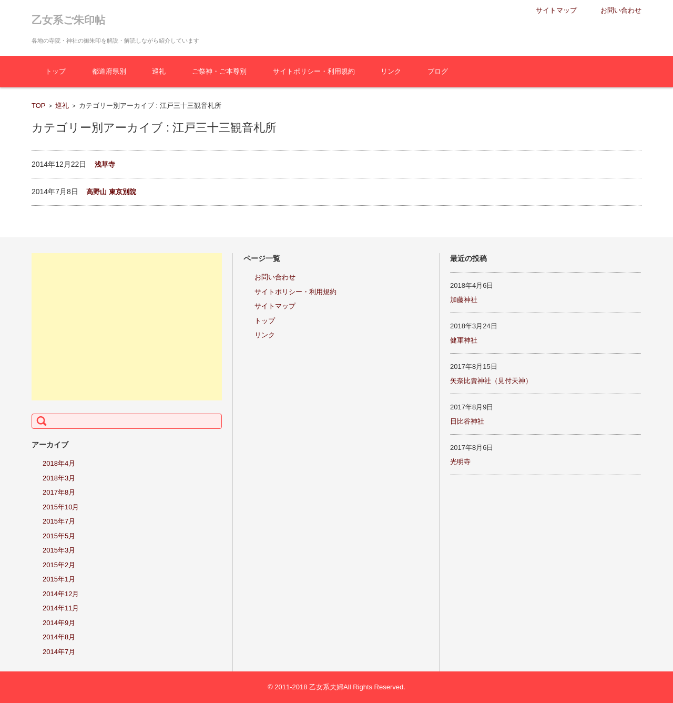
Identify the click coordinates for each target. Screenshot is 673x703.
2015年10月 (61, 507)
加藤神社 (463, 300)
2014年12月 (61, 594)
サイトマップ (274, 306)
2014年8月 (59, 637)
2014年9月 (59, 623)
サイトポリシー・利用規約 (314, 71)
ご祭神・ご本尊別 (219, 71)
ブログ (437, 71)
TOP (39, 105)
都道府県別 (109, 71)
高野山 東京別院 (111, 192)
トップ (55, 71)
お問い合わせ (274, 277)
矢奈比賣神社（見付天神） (491, 381)
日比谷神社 (467, 421)
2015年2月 (59, 565)
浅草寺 (105, 164)
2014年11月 (61, 608)
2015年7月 (59, 521)
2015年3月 (59, 550)
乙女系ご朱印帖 (68, 20)
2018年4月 (59, 463)
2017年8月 (59, 492)
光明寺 (460, 462)
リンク (391, 71)
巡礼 (159, 71)
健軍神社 (463, 340)
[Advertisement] (127, 326)
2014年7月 (59, 652)
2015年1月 (59, 579)
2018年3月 (59, 478)
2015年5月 (59, 536)
